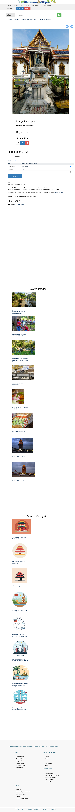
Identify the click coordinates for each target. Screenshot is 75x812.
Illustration (47, 5)
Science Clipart (20, 765)
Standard (18, 160)
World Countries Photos (29, 20)
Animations (48, 761)
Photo (27, 5)
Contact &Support (21, 794)
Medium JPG (11, 169)
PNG (22, 5)
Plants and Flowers (50, 777)
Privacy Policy (20, 796)
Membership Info (58, 192)
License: (10, 160)
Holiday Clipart (20, 763)
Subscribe (20, 8)
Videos (47, 765)
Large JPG (10, 172)
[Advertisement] (40, 223)
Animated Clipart (36, 5)
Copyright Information (22, 798)
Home (9, 5)
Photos (16, 20)
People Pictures (49, 779)
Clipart (16, 5)
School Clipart (20, 756)
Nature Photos (49, 773)
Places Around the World (52, 775)
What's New (19, 767)
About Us (18, 789)
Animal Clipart (20, 758)
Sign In (27, 8)
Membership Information (23, 792)
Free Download (11, 166)
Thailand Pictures (45, 20)
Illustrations (48, 763)
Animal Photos (49, 782)
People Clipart (20, 761)
